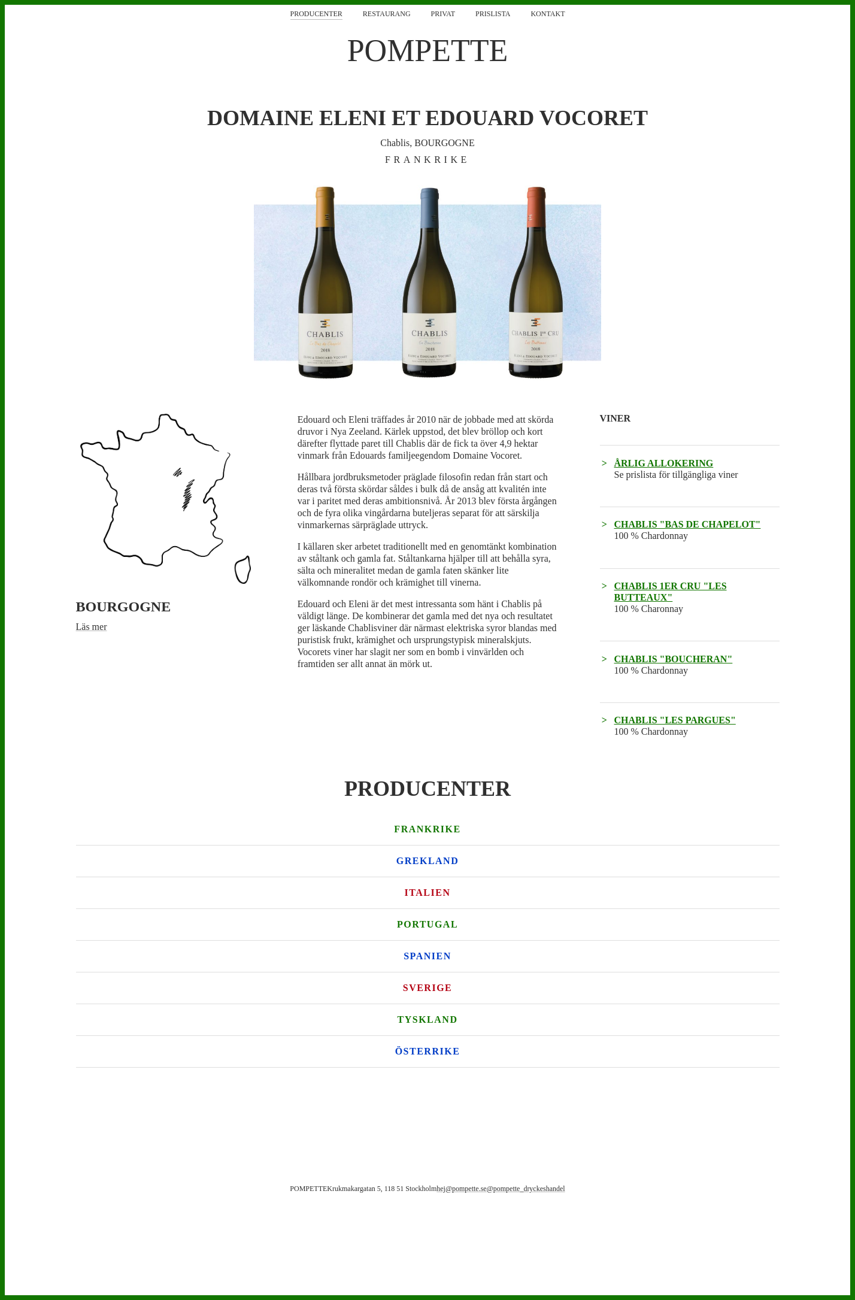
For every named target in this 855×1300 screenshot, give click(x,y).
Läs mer (91, 627)
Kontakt (547, 14)
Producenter (316, 14)
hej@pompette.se (461, 1188)
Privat (443, 14)
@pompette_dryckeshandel (526, 1188)
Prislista (492, 14)
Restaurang (387, 14)
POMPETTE (427, 51)
